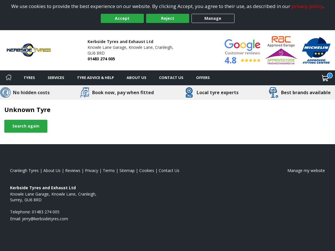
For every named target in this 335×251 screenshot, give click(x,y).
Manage (212, 18)
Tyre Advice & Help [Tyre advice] (95, 77)
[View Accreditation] (281, 50)
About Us (136, 77)
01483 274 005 (101, 58)
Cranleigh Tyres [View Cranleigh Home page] (24, 170)
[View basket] (325, 77)
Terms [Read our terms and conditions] (109, 170)
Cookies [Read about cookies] (146, 170)
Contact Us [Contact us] (171, 77)
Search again (25, 126)
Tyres (29, 77)
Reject (167, 18)
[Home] (8, 77)
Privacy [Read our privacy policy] (91, 170)
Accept (122, 18)
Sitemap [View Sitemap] (127, 170)
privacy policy (307, 6)
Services (56, 77)
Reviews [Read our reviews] (72, 170)
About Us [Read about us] (52, 170)
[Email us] (45, 218)
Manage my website (306, 170)
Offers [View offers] (203, 77)
